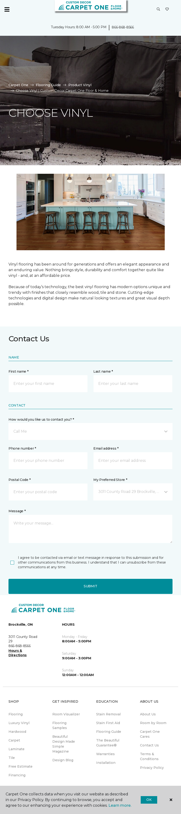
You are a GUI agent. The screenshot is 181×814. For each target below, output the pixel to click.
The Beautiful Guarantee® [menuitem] (107, 742)
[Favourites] (167, 9)
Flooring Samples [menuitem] (59, 725)
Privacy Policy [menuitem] (152, 768)
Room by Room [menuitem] (153, 723)
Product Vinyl (79, 85)
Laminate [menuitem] (16, 749)
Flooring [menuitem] (15, 714)
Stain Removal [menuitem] (108, 714)
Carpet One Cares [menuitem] (150, 734)
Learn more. (119, 805)
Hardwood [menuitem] (17, 731)
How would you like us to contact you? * (41, 419)
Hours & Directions (17, 653)
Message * (16, 511)
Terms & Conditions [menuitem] (149, 756)
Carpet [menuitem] (14, 740)
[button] (158, 9)
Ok (148, 800)
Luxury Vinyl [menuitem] (18, 723)
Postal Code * (19, 479)
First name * (18, 371)
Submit (90, 586)
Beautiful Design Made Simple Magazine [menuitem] (63, 744)
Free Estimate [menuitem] (20, 766)
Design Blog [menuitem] (62, 760)
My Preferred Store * (110, 479)
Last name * (103, 371)
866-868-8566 (123, 27)
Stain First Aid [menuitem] (108, 723)
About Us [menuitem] (148, 714)
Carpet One (18, 85)
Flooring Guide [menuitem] (108, 731)
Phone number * (22, 448)
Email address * (106, 448)
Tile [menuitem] (11, 758)
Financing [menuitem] (16, 775)
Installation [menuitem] (105, 763)
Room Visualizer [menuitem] (66, 714)
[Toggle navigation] (7, 9)
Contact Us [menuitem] (149, 745)
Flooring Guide (48, 85)
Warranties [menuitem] (105, 754)
